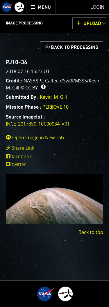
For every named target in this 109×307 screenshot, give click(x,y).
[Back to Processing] (71, 47)
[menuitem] (41, 7)
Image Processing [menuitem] (24, 23)
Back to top (90, 232)
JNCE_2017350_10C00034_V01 (38, 124)
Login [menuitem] (97, 7)
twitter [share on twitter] (19, 164)
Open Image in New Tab (35, 137)
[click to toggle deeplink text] (54, 148)
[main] (54, 153)
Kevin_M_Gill (53, 97)
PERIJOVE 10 (55, 107)
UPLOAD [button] (92, 23)
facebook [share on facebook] (22, 156)
